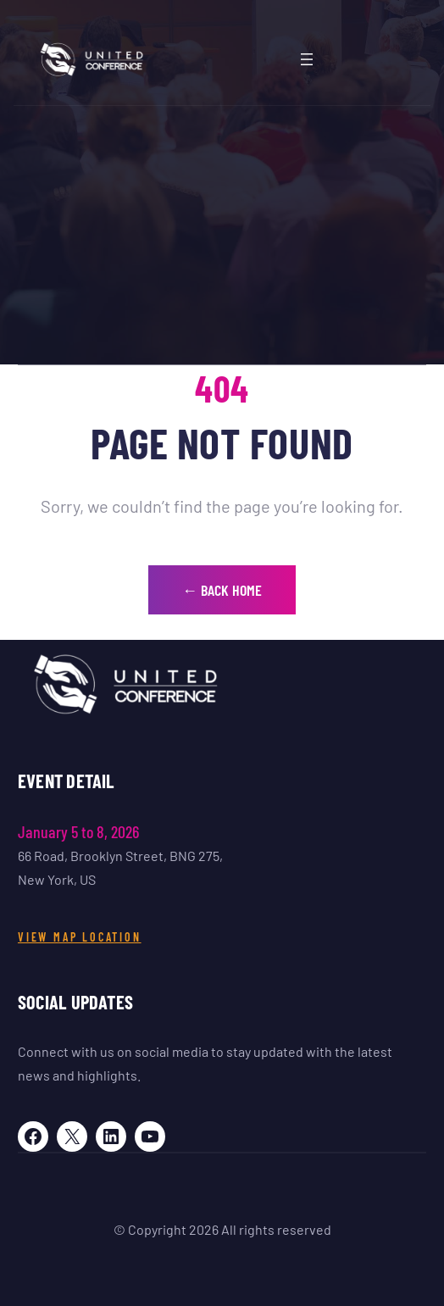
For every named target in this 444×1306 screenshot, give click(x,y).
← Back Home (222, 590)
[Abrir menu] (307, 59)
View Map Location (80, 937)
